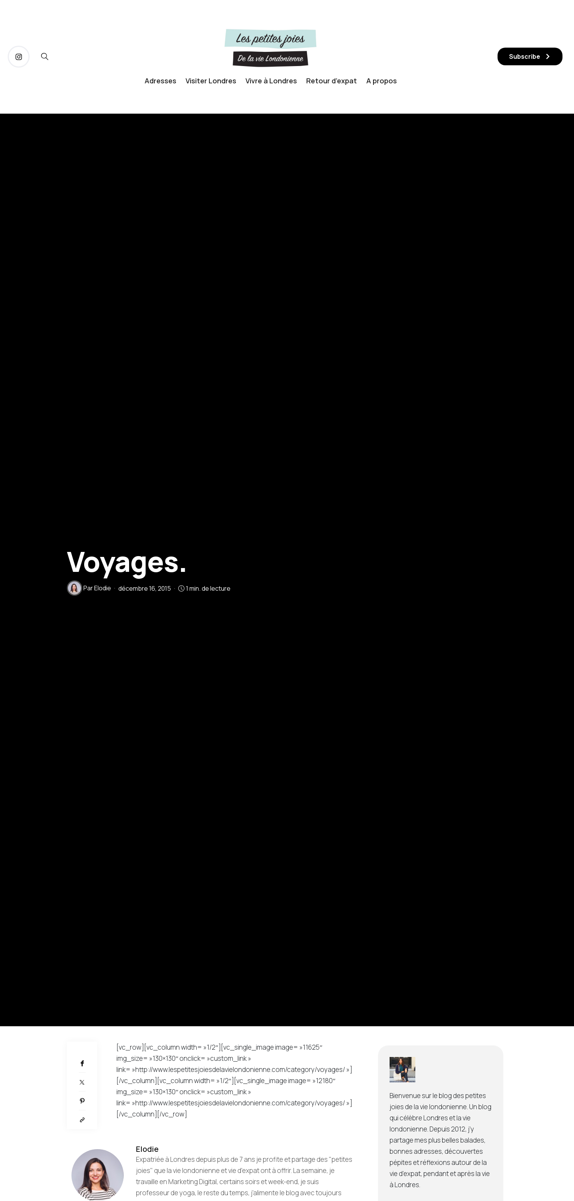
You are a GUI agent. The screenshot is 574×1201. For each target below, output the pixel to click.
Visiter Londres (211, 80)
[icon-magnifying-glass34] (44, 56)
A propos (381, 80)
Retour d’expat (331, 80)
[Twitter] (82, 1082)
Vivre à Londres (271, 80)
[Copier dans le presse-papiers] (82, 1119)
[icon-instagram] (19, 57)
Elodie (102, 588)
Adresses (160, 80)
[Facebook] (82, 1063)
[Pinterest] (82, 1101)
